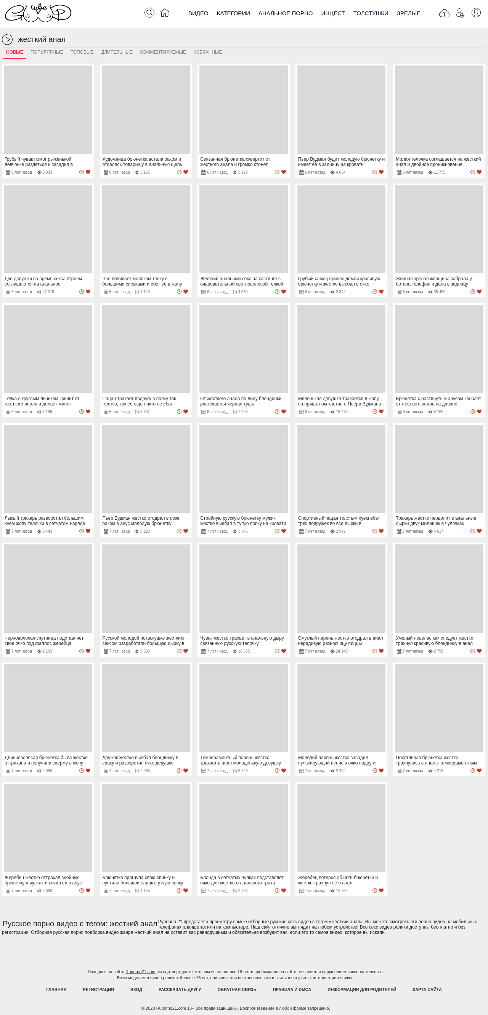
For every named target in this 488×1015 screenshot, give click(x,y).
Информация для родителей (362, 989)
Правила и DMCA (292, 989)
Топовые (82, 52)
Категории (233, 13)
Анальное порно (285, 13)
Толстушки (370, 13)
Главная (56, 989)
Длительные (117, 52)
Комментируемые (163, 52)
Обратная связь (237, 989)
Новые (14, 52)
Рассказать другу (180, 989)
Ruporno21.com (140, 971)
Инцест (333, 13)
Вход (136, 989)
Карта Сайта (427, 989)
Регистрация (98, 989)
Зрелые (409, 13)
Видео (198, 13)
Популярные (46, 52)
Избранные (208, 52)
